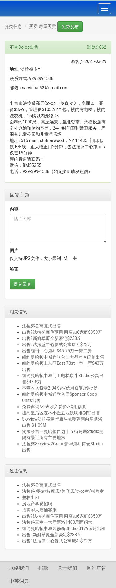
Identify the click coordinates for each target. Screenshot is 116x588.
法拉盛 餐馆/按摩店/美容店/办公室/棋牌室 (63, 491)
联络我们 (19, 568)
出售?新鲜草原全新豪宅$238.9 (51, 338)
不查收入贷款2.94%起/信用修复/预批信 (60, 387)
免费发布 (70, 26)
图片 (14, 250)
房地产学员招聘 (37, 503)
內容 (14, 209)
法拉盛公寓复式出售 (41, 325)
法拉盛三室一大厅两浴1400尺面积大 (57, 522)
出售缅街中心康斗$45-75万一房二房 (57, 350)
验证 (14, 269)
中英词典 (19, 581)
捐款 (43, 568)
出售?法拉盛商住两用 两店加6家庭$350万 (62, 332)
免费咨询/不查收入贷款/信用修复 (54, 406)
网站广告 (96, 568)
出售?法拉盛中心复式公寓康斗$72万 (57, 344)
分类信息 (13, 26)
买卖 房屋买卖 (42, 26)
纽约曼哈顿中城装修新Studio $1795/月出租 (63, 528)
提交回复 (22, 284)
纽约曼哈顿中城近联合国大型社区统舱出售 (63, 356)
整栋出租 (30, 497)
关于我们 (67, 568)
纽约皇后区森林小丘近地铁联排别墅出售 (61, 412)
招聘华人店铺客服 (39, 509)
